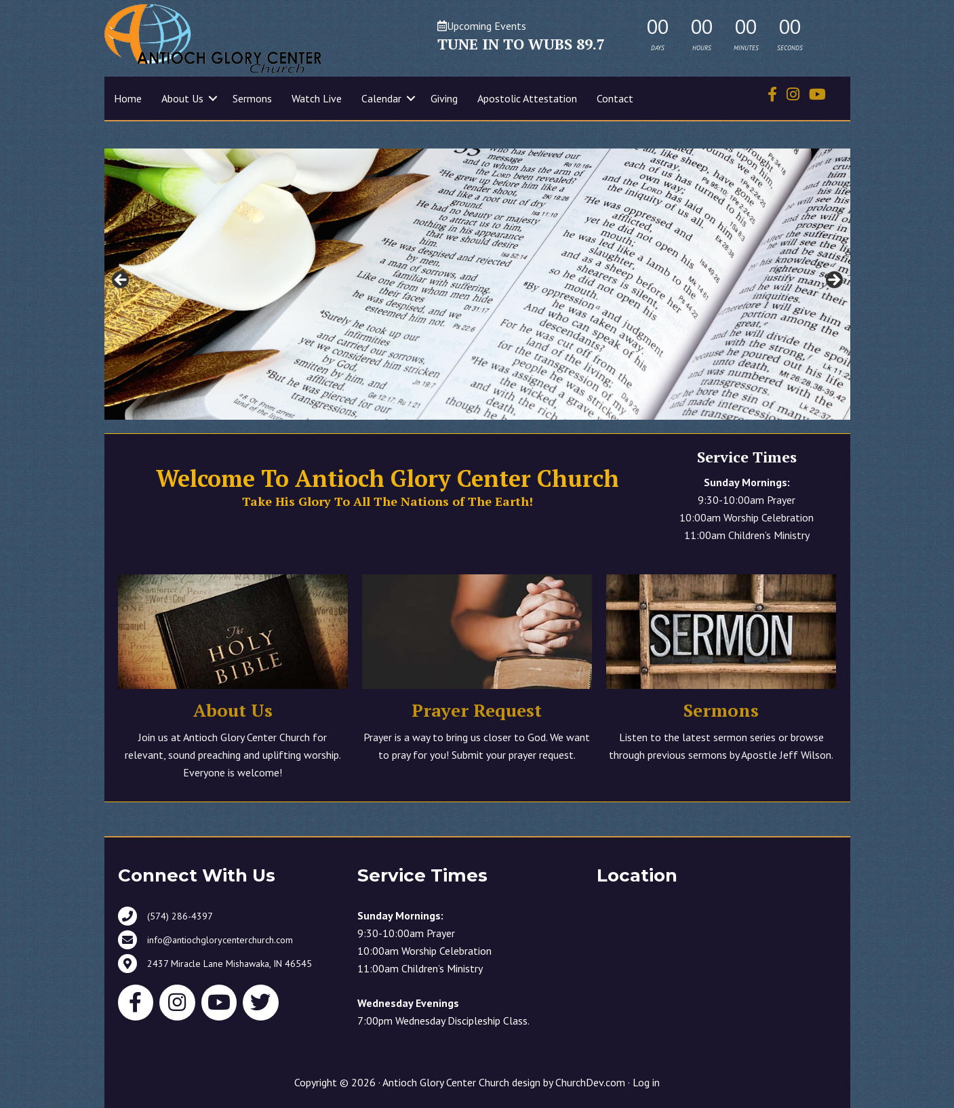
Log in (646, 1082)
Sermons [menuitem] (252, 98)
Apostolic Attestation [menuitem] (527, 98)
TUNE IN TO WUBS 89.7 (521, 44)
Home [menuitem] (128, 98)
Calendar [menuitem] (381, 98)
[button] (212, 98)
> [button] (833, 281)
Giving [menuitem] (444, 98)
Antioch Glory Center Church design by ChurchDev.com (503, 1082)
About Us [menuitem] (182, 98)
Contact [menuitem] (615, 98)
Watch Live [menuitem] (317, 98)
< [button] (121, 281)
